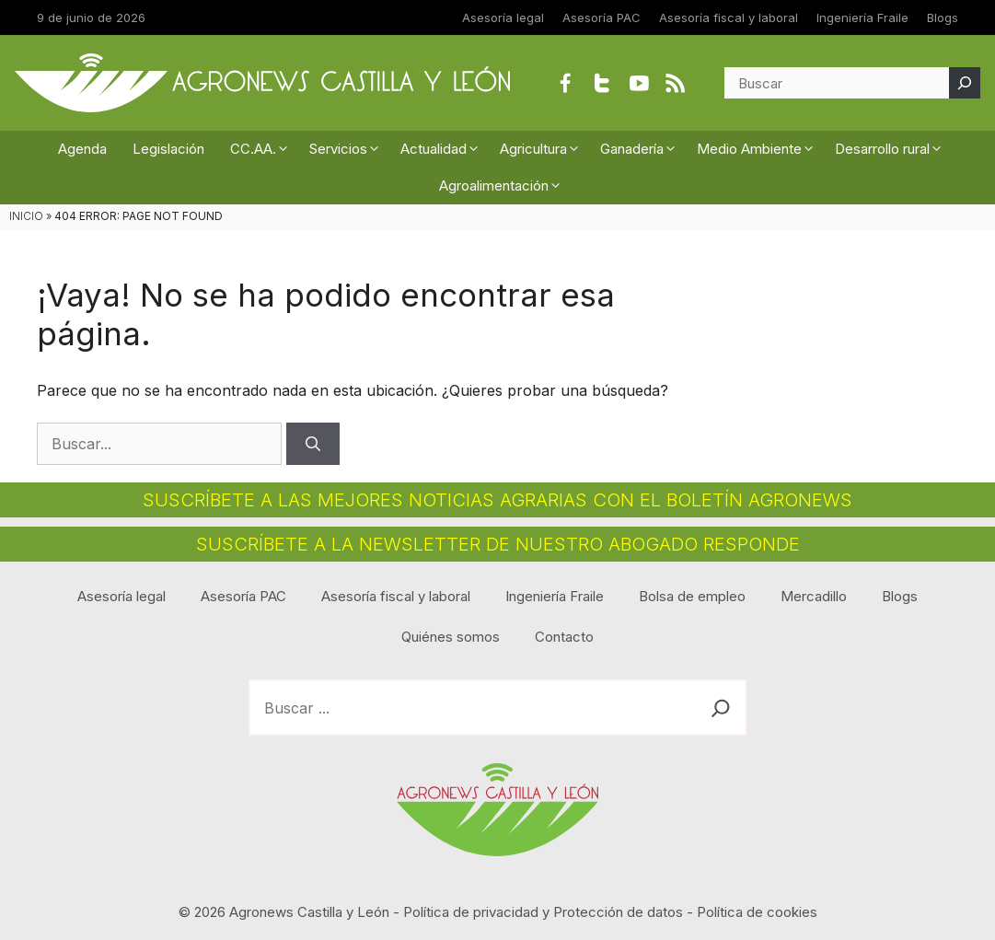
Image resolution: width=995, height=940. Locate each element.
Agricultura (543, 149)
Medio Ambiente (759, 149)
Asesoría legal (503, 17)
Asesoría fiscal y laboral (728, 17)
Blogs (942, 17)
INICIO (26, 216)
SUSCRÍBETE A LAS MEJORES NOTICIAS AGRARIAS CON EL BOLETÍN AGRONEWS (497, 500)
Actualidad (443, 149)
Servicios (348, 149)
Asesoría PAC (601, 17)
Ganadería (642, 149)
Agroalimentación (504, 186)
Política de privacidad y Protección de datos (543, 912)
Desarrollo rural (892, 149)
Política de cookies (757, 912)
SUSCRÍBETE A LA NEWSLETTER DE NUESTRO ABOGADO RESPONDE (498, 544)
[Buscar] (964, 83)
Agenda (82, 148)
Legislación (168, 148)
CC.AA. (263, 149)
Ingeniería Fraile (862, 17)
